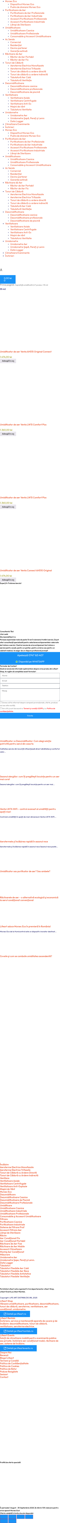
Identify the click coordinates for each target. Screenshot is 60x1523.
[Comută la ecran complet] (12, 1517)
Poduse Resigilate (9, 1371)
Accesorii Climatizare (11, 1249)
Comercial (15, 42)
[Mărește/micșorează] (4, 1517)
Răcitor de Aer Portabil (22, 56)
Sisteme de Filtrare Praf (12, 1227)
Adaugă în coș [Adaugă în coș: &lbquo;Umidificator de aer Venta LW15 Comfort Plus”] (8, 434)
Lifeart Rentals (7, 1318)
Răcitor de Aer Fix (19, 59)
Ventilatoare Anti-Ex (20, 103)
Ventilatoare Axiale (20, 97)
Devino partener (18, 48)
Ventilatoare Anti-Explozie (13, 1186)
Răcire (3, 1235)
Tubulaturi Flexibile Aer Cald (14, 1268)
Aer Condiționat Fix (10, 1238)
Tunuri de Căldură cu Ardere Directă (18, 1172)
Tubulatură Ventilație (21, 80)
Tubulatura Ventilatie (21, 109)
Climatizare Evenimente (17, 124)
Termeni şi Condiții (9, 1360)
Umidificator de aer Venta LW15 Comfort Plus (23, 424)
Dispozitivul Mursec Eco (22, 4)
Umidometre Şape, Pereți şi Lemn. (17, 1260)
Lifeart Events (7, 1335)
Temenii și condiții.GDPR (33, 708)
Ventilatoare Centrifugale (23, 100)
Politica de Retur (8, 1368)
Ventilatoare (11, 94)
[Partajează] (21, 1517)
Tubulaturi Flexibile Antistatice (15, 1273)
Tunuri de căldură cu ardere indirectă (29, 74)
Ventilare (4, 1178)
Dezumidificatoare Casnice (14, 1197)
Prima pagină (7, 284)
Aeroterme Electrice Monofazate (27, 65)
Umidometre (11, 112)
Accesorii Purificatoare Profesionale (28, 18)
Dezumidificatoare (14, 83)
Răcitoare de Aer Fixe (11, 1243)
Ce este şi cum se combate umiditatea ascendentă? (26, 956)
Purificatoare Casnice (11, 1221)
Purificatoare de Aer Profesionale (27, 12)
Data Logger (16, 121)
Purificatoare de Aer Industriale (26, 15)
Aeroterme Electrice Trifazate (25, 68)
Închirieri (9, 127)
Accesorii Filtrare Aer (11, 1230)
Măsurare (5, 1254)
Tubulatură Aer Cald (20, 77)
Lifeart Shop (6, 1301)
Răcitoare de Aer (13, 53)
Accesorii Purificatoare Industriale (27, 21)
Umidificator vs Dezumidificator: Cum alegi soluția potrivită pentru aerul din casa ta (25, 742)
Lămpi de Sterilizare (20, 24)
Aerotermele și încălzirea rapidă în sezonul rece (24, 841)
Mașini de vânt (17, 106)
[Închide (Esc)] (29, 1517)
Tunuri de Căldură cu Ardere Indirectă (19, 1175)
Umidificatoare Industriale (13, 1210)
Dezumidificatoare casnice (23, 86)
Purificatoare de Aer (15, 10)
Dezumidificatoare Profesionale (16, 1202)
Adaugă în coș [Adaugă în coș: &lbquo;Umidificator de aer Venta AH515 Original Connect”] (8, 361)
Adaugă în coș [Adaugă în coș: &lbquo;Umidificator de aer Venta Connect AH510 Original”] (8, 580)
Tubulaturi (5, 1265)
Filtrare (4, 1219)
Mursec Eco (11, 129)
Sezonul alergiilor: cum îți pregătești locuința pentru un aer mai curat (29, 778)
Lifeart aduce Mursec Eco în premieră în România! (25, 926)
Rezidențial (16, 45)
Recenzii (4, 1355)
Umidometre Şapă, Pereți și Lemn (27, 118)
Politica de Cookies (9, 1366)
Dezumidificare (8, 1194)
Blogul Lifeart (7, 1357)
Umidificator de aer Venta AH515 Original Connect (26, 351)
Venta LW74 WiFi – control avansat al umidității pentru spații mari (28, 810)
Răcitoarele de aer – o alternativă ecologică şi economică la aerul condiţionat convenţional (29, 899)
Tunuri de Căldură (14, 62)
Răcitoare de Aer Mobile (12, 1246)
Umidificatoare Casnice (22, 30)
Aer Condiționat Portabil (12, 1240)
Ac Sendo (10, 39)
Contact (4, 1377)
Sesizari (4, 1374)
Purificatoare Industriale (12, 1224)
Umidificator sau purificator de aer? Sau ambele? (25, 871)
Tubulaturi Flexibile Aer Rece (14, 1270)
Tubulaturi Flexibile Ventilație (15, 1276)
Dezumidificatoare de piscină (25, 91)
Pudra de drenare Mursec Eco (25, 7)
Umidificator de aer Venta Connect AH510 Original (26, 570)
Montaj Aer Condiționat (12, 1251)
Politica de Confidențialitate (14, 1363)
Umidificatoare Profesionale (24, 33)
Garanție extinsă (18, 51)
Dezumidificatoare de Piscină (15, 1199)
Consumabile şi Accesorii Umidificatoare (30, 36)
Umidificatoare (12, 27)
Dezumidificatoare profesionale (26, 89)
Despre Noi (5, 1352)
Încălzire (4, 1164)
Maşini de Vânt (7, 1189)
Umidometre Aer (18, 115)
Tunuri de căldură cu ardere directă (28, 71)
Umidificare (6, 1205)
